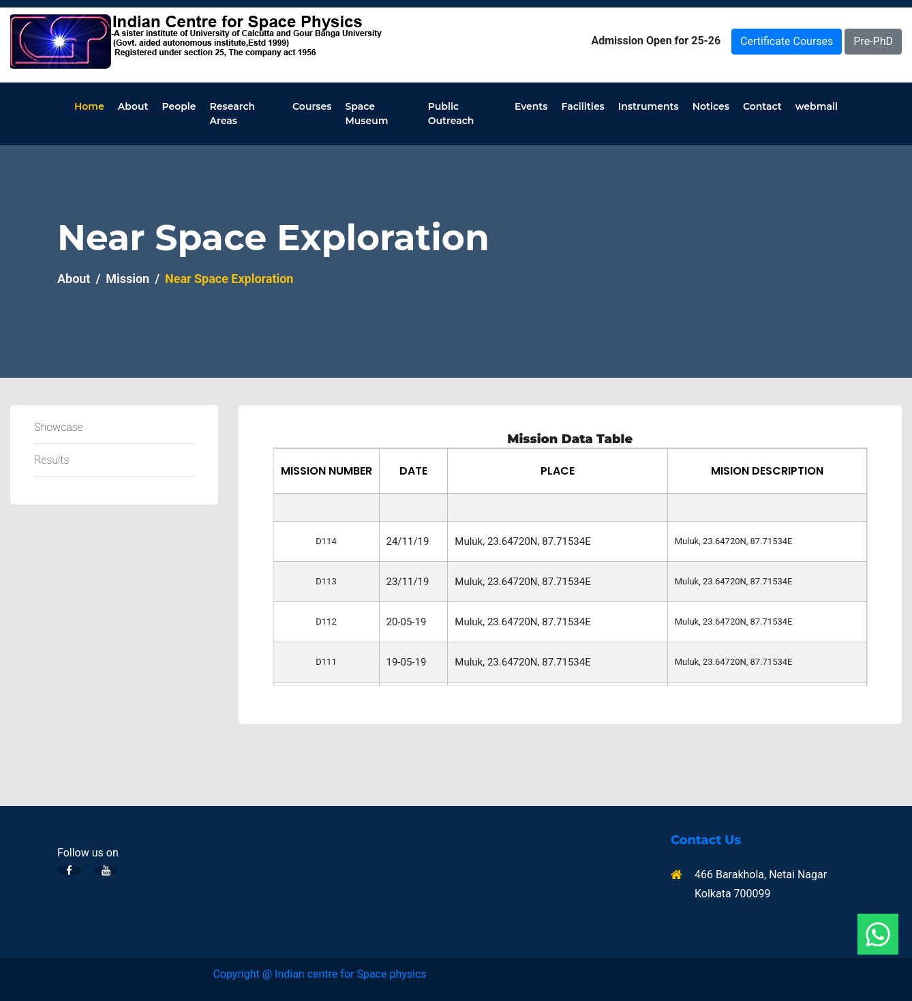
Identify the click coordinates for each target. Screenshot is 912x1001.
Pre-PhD (873, 41)
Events (531, 106)
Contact (762, 106)
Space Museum (366, 113)
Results (52, 460)
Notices (711, 106)
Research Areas (233, 113)
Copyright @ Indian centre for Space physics (319, 974)
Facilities (583, 106)
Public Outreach (451, 113)
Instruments (648, 106)
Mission (127, 278)
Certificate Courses (786, 41)
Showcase (58, 427)
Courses (311, 106)
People (179, 106)
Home (89, 106)
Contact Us (706, 840)
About (133, 106)
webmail (816, 106)
